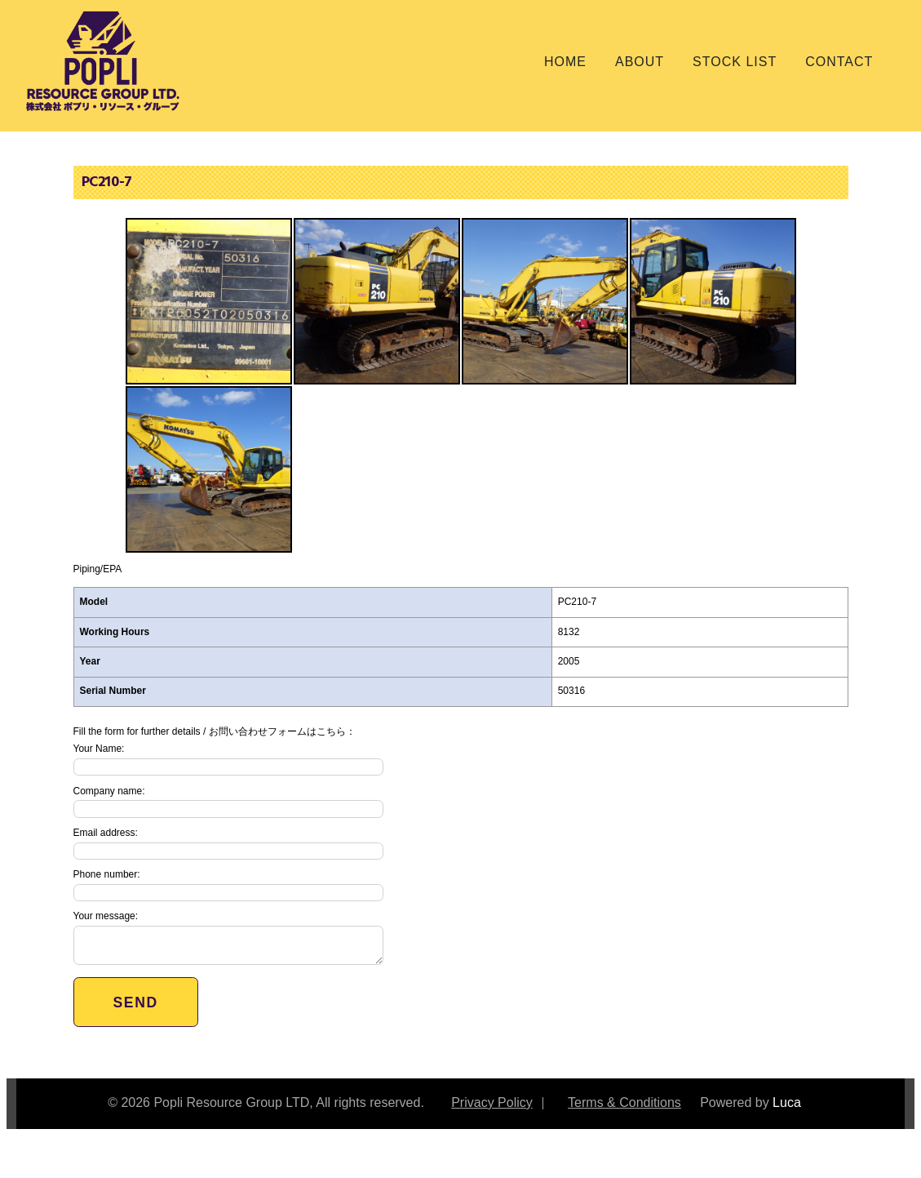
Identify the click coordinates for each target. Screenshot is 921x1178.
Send (135, 1002)
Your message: (228, 936)
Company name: (228, 801)
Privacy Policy (492, 1102)
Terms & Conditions (624, 1102)
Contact (839, 62)
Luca (787, 1102)
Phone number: (228, 884)
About (639, 62)
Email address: (228, 842)
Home (565, 62)
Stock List (735, 62)
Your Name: (228, 759)
